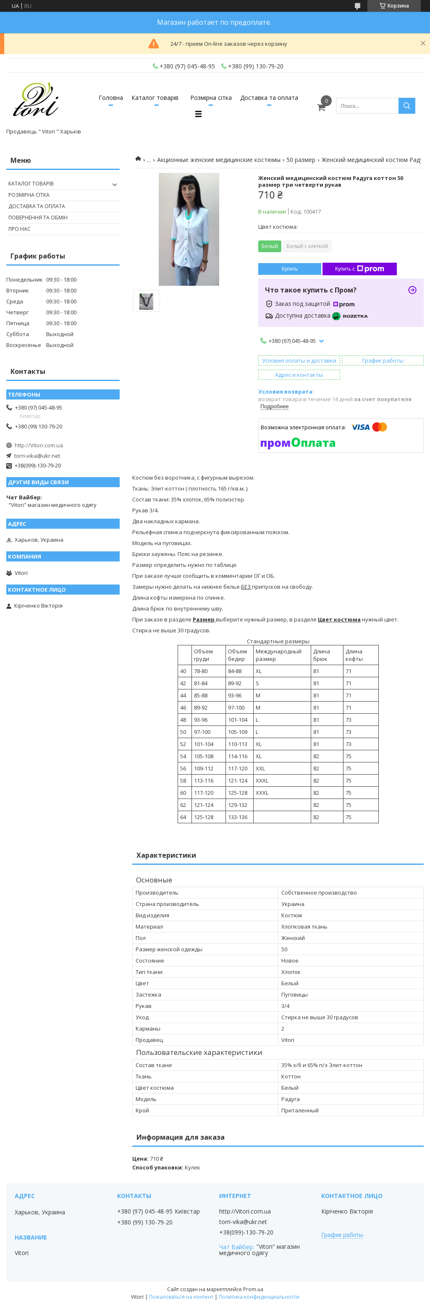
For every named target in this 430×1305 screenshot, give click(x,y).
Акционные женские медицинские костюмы (219, 160)
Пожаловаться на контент (181, 1296)
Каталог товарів (154, 98)
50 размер (300, 160)
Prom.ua (253, 1289)
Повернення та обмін (38, 217)
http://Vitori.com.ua (39, 445)
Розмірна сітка (211, 98)
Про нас (19, 228)
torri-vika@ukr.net (37, 455)
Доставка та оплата (269, 98)
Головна (111, 98)
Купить (290, 269)
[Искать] (407, 106)
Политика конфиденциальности (259, 1296)
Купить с (359, 269)
